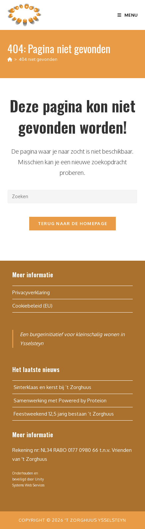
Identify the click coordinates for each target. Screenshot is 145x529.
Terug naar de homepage (73, 223)
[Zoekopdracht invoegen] (72, 196)
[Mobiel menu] (127, 15)
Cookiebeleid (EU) (32, 306)
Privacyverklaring (31, 292)
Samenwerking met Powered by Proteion (59, 400)
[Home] (9, 59)
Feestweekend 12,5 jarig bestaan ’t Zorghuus (63, 414)
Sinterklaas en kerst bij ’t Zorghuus (51, 387)
